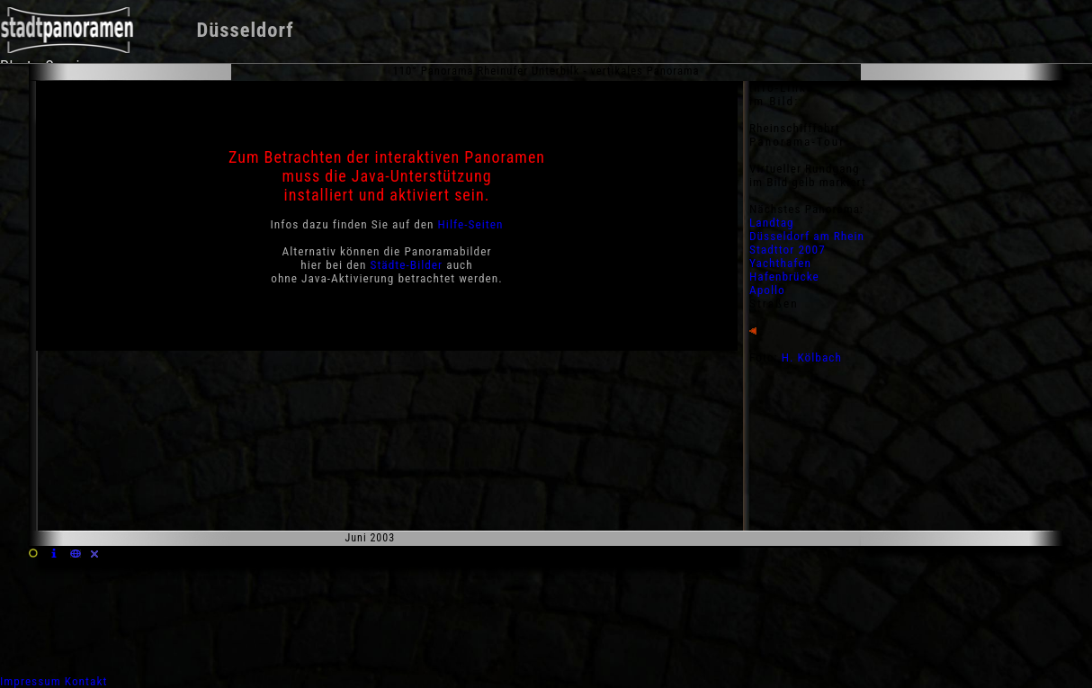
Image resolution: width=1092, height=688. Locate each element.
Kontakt (86, 681)
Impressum (30, 681)
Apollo (767, 290)
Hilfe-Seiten (471, 224)
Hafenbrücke (784, 276)
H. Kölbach (812, 357)
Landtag (771, 222)
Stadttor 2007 (787, 249)
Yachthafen (780, 263)
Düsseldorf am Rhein (806, 236)
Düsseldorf (244, 30)
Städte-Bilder (407, 265)
